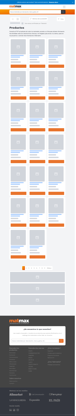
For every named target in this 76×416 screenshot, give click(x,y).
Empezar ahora (53, 2)
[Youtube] (14, 410)
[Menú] (64, 7)
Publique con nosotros (54, 364)
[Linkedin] (10, 410)
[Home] (15, 7)
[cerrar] (73, 2)
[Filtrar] (61, 19)
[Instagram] (18, 410)
